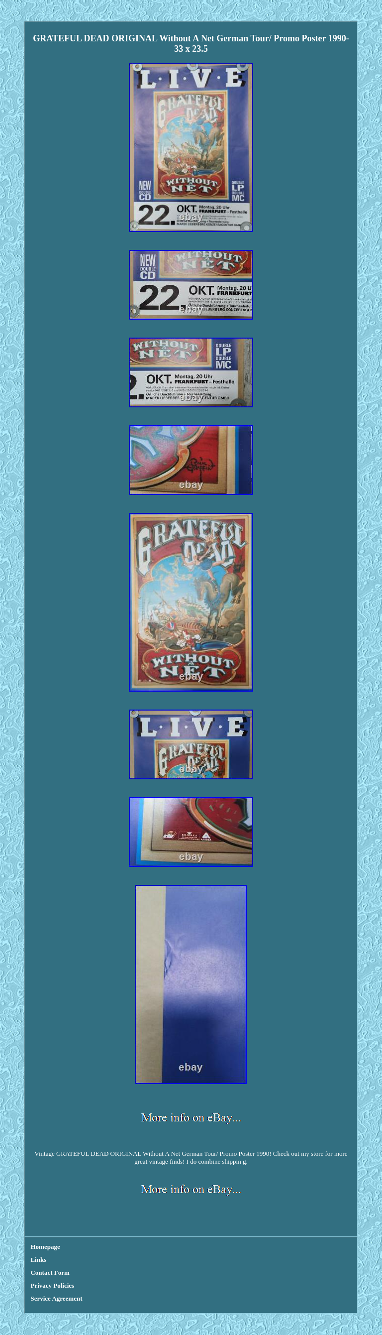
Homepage (45, 1246)
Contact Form (49, 1272)
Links (38, 1259)
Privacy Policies (52, 1285)
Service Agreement (56, 1298)
